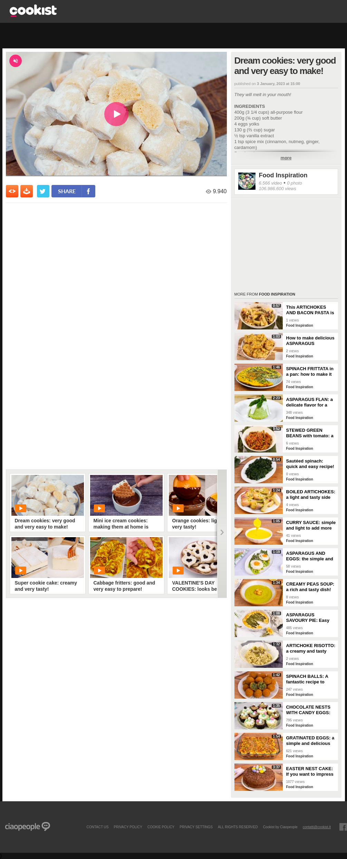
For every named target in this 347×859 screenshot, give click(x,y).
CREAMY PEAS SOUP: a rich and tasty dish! (310, 586)
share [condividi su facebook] (67, 191)
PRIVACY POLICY (128, 827)
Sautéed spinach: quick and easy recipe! (310, 463)
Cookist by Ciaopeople (280, 827)
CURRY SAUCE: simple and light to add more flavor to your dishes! (311, 525)
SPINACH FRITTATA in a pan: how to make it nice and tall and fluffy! (310, 371)
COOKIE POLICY (160, 827)
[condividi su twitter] (43, 191)
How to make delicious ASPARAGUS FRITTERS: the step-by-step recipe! (310, 340)
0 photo (294, 183)
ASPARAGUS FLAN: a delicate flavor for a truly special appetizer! (310, 402)
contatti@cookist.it (317, 827)
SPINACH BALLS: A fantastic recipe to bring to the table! (307, 679)
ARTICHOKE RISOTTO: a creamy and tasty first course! (311, 648)
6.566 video (270, 183)
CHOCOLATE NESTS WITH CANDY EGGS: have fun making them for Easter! (310, 710)
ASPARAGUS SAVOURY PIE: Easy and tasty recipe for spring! (307, 617)
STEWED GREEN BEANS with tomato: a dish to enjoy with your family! (310, 433)
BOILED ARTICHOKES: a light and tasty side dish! (311, 494)
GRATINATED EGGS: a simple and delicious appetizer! (310, 740)
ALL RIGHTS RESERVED (238, 827)
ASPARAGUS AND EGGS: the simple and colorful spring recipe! (310, 556)
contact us (97, 827)
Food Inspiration (283, 175)
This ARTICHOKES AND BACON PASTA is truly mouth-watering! (310, 310)
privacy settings (196, 827)
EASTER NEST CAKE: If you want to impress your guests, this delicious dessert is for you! (310, 771)
